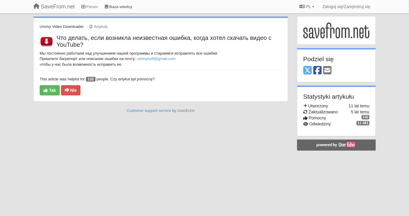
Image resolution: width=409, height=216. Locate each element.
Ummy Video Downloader (62, 26)
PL (306, 6)
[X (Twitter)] (307, 70)
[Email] (327, 70)
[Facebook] (317, 70)
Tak (50, 90)
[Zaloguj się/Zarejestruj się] (346, 7)
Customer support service (149, 110)
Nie (71, 90)
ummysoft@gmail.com (156, 58)
